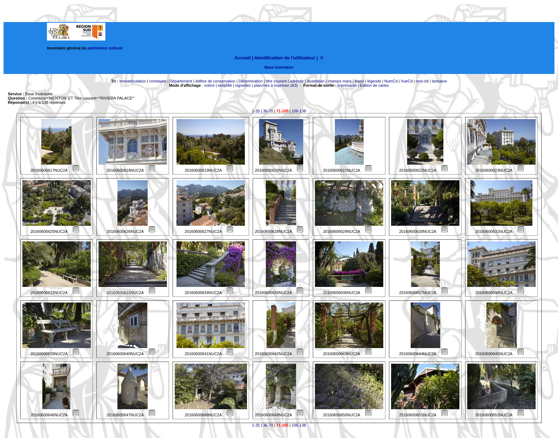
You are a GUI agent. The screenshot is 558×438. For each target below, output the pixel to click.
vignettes (243, 85)
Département (180, 81)
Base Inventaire (278, 67)
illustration (316, 81)
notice (209, 85)
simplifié (225, 85)
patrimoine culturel (105, 48)
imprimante (347, 85)
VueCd (406, 81)
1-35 (256, 111)
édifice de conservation (215, 81)
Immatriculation (132, 81)
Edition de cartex (374, 85)
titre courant (276, 81)
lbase (359, 81)
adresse (297, 81)
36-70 (268, 111)
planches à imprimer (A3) (276, 85)
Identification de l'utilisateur (284, 57)
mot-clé (422, 81)
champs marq (340, 81)
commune (157, 81)
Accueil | (244, 57)
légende (374, 81)
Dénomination (250, 81)
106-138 (299, 111)
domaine (439, 81)
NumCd (391, 81)
